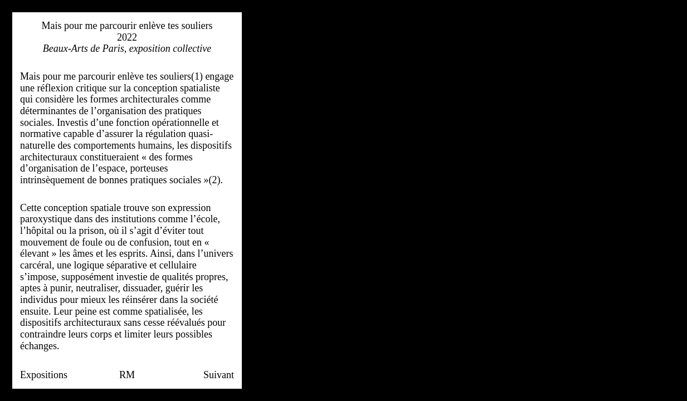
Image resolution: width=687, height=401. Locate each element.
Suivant (218, 374)
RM (127, 374)
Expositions (43, 374)
